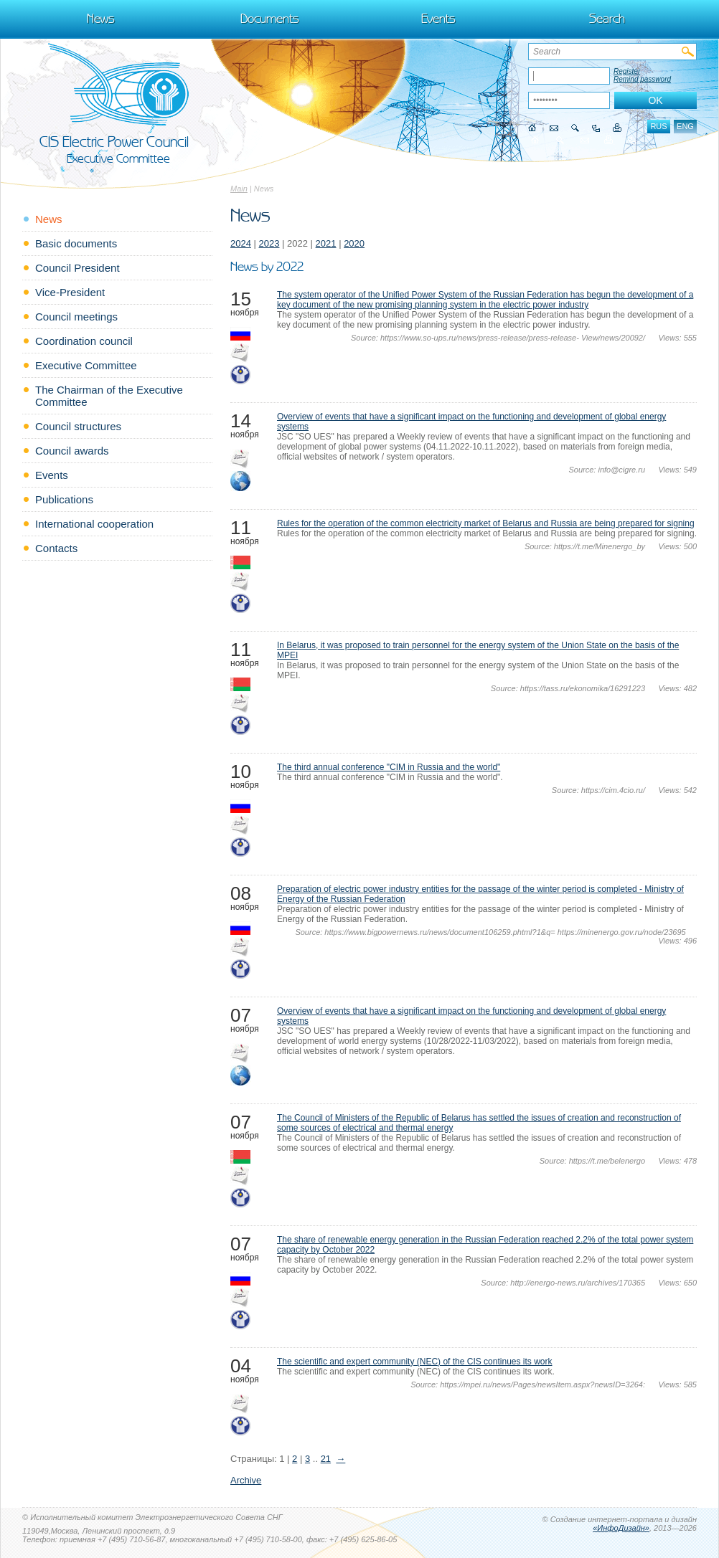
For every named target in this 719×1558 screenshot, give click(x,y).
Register (627, 71)
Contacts (56, 548)
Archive (245, 1480)
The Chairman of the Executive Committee (109, 396)
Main (239, 188)
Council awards (72, 451)
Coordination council (84, 341)
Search (607, 18)
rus (658, 126)
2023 (269, 243)
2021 (326, 243)
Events (438, 18)
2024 (240, 243)
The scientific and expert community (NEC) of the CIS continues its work (414, 1362)
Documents (269, 18)
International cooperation (94, 524)
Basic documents (76, 243)
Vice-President (70, 292)
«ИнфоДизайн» (621, 1528)
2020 (354, 243)
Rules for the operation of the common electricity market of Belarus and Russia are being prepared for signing (486, 523)
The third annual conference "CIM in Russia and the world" (388, 767)
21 (326, 1458)
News (101, 18)
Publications (64, 499)
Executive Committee (86, 365)
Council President (77, 268)
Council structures (78, 426)
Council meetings (76, 316)
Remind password (642, 79)
